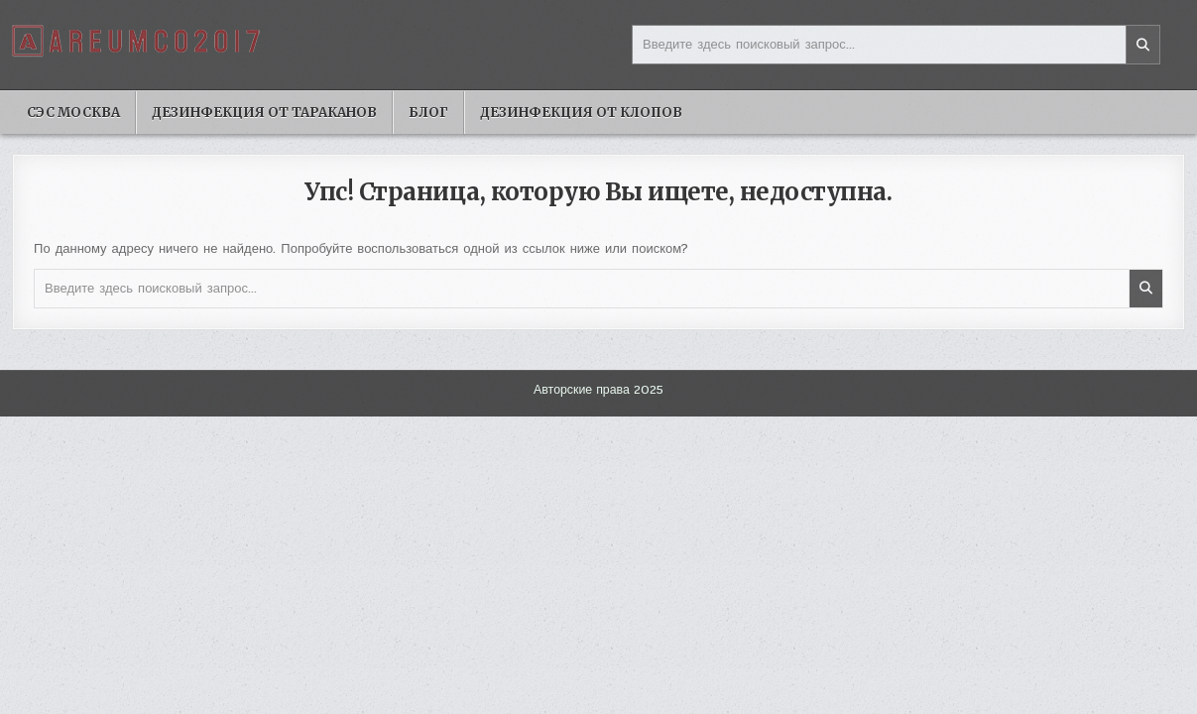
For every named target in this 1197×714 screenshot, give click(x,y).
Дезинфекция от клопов (581, 112)
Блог (428, 112)
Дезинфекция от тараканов (264, 112)
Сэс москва (73, 112)
